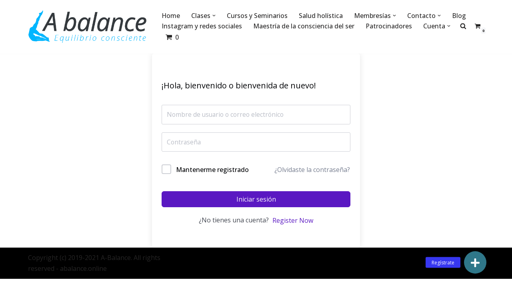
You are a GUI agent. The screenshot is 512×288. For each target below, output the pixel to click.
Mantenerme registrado (212, 170)
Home (171, 15)
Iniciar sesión (256, 199)
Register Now (292, 221)
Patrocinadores (389, 26)
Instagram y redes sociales (202, 26)
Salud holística (321, 15)
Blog (459, 15)
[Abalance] (88, 26)
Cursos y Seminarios (257, 15)
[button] (214, 15)
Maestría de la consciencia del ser (303, 26)
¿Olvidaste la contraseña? (312, 170)
